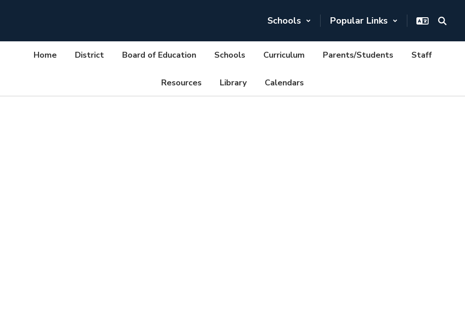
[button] (289, 21)
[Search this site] (442, 20)
